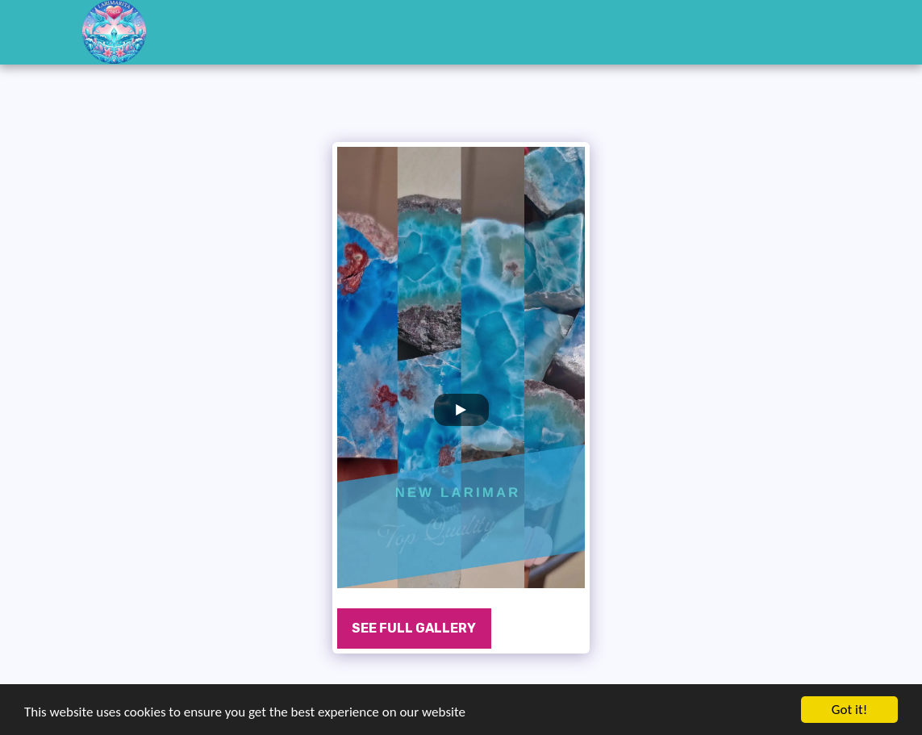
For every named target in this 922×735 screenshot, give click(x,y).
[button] (826, 32)
